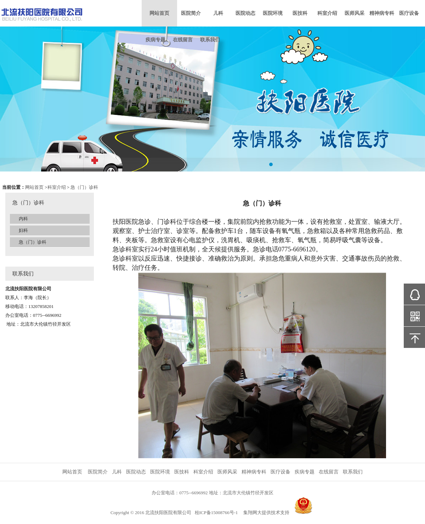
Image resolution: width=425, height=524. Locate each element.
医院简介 (191, 13)
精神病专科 (381, 13)
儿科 (218, 13)
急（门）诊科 (84, 187)
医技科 (300, 13)
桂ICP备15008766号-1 (216, 512)
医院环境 (273, 13)
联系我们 (210, 39)
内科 (23, 218)
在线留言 (183, 39)
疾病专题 (155, 39)
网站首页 (159, 13)
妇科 (23, 230)
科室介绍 (327, 13)
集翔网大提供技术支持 (266, 512)
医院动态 (245, 13)
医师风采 (354, 13)
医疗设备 (409, 13)
